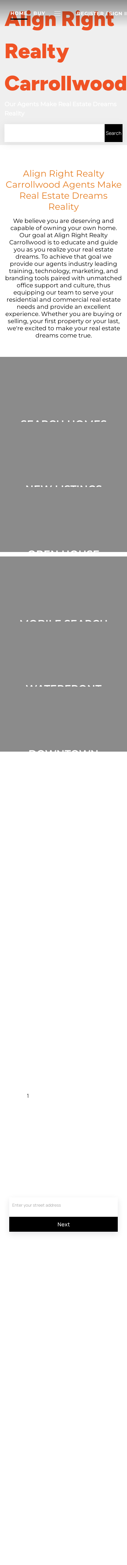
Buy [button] (39, 13)
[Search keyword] (54, 133)
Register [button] (90, 13)
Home (18, 13)
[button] (57, 13)
